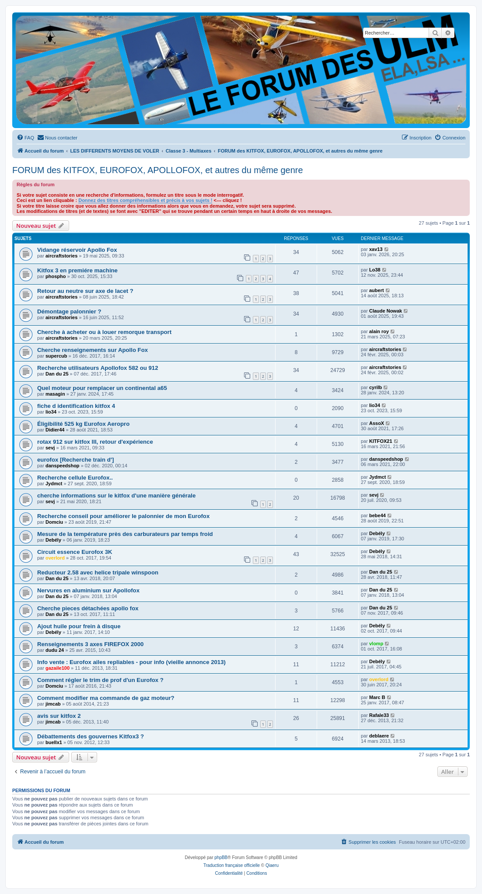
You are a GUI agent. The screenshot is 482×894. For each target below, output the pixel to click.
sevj (50, 447)
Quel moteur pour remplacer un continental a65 (102, 388)
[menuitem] (25, 137)
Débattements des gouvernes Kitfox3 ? (90, 736)
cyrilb (375, 387)
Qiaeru (272, 865)
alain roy (379, 331)
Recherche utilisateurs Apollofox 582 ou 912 (97, 368)
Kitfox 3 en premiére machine (77, 270)
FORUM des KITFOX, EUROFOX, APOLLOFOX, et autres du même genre (157, 170)
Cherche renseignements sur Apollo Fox (92, 350)
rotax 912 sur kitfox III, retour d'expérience (95, 441)
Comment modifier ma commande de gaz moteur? (106, 698)
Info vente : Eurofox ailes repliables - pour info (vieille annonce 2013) (131, 662)
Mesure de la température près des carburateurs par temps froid (125, 534)
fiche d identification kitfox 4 (76, 406)
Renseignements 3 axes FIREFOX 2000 (90, 644)
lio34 (50, 411)
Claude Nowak (385, 310)
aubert (376, 290)
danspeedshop (62, 465)
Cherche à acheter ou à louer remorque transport (104, 332)
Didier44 (54, 429)
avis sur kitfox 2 (59, 716)
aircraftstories (61, 255)
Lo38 (375, 269)
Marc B (377, 697)
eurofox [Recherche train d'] (75, 459)
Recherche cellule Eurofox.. (75, 477)
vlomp (376, 643)
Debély (53, 540)
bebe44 (377, 515)
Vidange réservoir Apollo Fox (77, 250)
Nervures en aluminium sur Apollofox (88, 590)
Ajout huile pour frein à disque (79, 626)
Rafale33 (379, 715)
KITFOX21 (380, 441)
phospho (55, 276)
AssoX (376, 423)
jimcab (53, 703)
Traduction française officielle (231, 865)
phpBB (220, 857)
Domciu (54, 522)
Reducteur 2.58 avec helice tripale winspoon (97, 572)
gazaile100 (57, 668)
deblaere (379, 735)
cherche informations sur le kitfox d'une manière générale (116, 495)
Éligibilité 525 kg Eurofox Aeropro (83, 424)
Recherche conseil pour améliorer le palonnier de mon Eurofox (123, 516)
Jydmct (54, 483)
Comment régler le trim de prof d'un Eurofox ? (100, 680)
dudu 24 (54, 650)
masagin (55, 394)
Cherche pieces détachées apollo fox (88, 608)
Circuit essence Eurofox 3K (74, 552)
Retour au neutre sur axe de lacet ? (85, 291)
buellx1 (53, 742)
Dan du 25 (57, 373)
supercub (56, 355)
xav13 (376, 249)
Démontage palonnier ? (69, 311)
